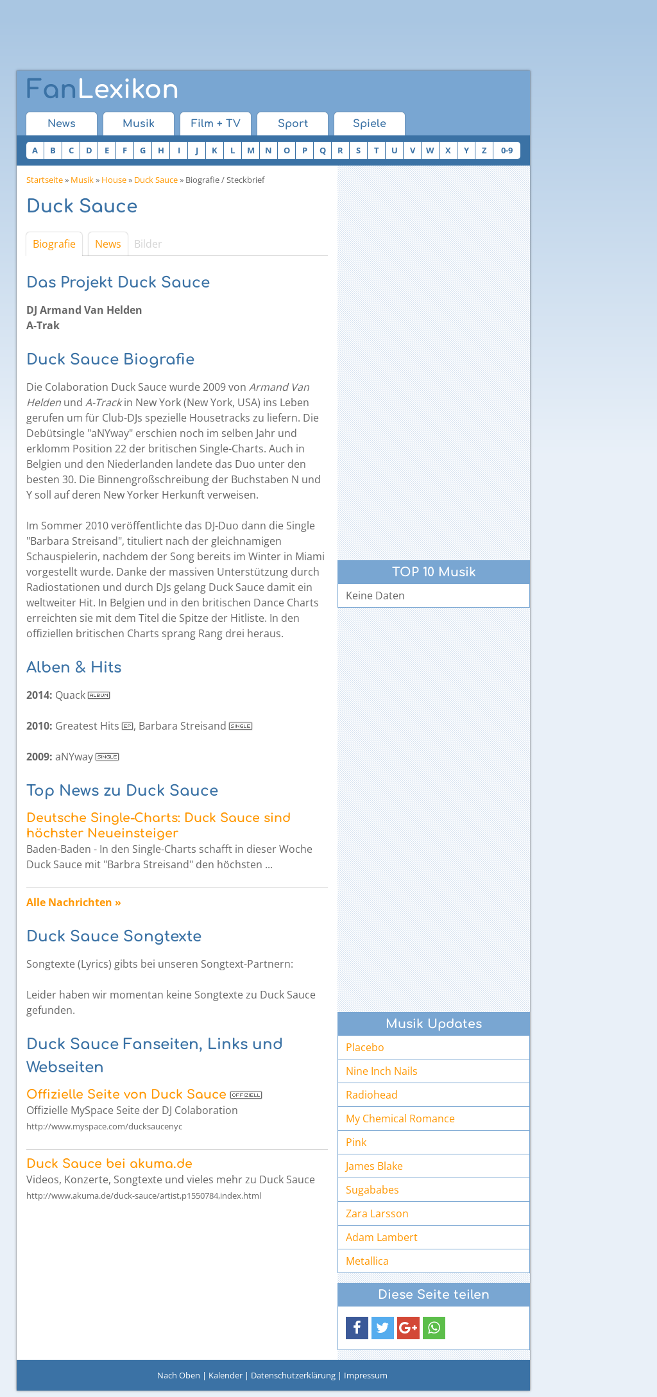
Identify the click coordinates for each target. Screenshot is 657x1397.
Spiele (369, 124)
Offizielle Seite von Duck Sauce (126, 1094)
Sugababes (372, 1190)
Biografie (54, 244)
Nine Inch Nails (382, 1071)
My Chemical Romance (400, 1118)
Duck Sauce (156, 179)
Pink (356, 1142)
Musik (139, 124)
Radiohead (372, 1095)
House (113, 179)
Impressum (366, 1375)
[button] (357, 1328)
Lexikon (102, 90)
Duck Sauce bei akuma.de (109, 1163)
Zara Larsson (377, 1213)
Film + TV (216, 124)
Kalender (226, 1375)
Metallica (367, 1261)
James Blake (374, 1166)
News (61, 124)
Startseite (44, 179)
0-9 (507, 150)
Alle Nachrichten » (73, 902)
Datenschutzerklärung (293, 1375)
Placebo (365, 1047)
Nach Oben (178, 1375)
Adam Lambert (382, 1237)
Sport (293, 124)
